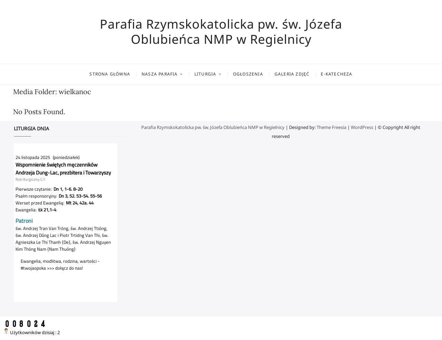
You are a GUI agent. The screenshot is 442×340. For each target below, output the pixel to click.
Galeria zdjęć (292, 74)
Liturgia (205, 74)
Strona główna (109, 74)
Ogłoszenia (248, 74)
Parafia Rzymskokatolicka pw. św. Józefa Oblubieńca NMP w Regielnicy (221, 32)
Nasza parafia (160, 74)
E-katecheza (336, 74)
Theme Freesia (331, 127)
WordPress (362, 127)
